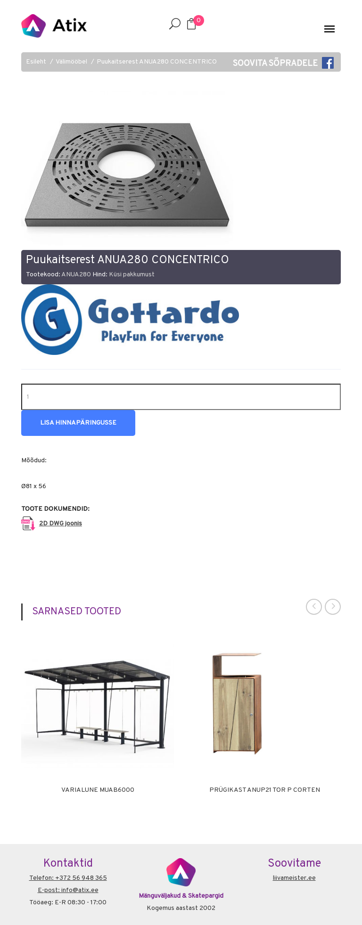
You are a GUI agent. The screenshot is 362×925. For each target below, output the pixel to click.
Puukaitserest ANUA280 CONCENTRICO (157, 62)
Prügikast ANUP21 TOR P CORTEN (264, 790)
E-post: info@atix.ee (68, 890)
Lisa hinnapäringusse (78, 423)
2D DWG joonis (60, 524)
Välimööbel (71, 62)
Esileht (36, 62)
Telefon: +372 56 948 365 (68, 878)
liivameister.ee (294, 878)
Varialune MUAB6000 (97, 790)
